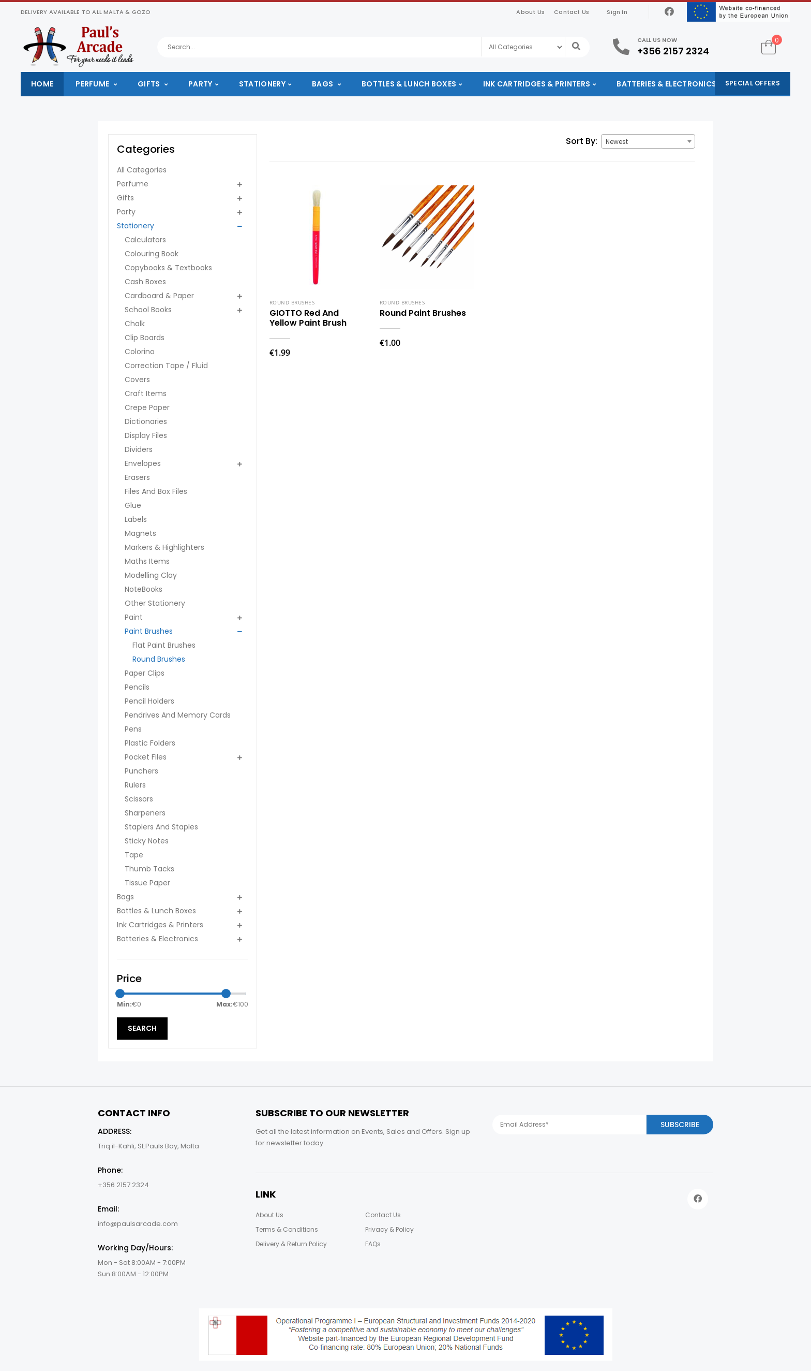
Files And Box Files (156, 491)
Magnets (140, 533)
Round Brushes (158, 659)
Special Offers (752, 83)
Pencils (137, 687)
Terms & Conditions (287, 1229)
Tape (134, 855)
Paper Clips (144, 673)
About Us (530, 12)
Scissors (139, 799)
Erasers (137, 477)
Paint (134, 617)
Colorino (140, 351)
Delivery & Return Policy (291, 1243)
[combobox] (648, 141)
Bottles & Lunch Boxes (409, 84)
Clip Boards (144, 337)
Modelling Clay (151, 575)
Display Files (146, 435)
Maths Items (147, 561)
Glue (133, 505)
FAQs (373, 1243)
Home (42, 84)
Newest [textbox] (617, 141)
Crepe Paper (147, 407)
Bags (323, 84)
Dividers (139, 449)
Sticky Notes (147, 841)
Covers (137, 379)
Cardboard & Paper (159, 295)
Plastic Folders (150, 743)
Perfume (93, 84)
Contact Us (571, 12)
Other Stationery (155, 603)
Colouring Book (151, 254)
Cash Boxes (145, 281)
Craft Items (146, 393)
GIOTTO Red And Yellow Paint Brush (308, 318)
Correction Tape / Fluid (166, 365)
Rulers (135, 785)
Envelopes (143, 463)
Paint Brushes (149, 631)
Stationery (262, 84)
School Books (148, 309)
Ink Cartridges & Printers (537, 84)
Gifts (150, 84)
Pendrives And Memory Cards (178, 715)
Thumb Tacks (149, 869)
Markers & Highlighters (164, 547)
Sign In (617, 12)
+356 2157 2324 (673, 51)
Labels (136, 519)
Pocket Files (146, 757)
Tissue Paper (147, 883)
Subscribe (679, 1124)
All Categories (142, 170)
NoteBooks (143, 589)
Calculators (145, 240)
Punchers (141, 771)
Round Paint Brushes (423, 313)
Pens (133, 729)
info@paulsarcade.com (138, 1224)
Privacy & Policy (389, 1229)
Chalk (135, 323)
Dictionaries (146, 421)
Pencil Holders (149, 701)
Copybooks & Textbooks (168, 267)
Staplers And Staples (161, 827)
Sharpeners (145, 813)
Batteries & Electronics (666, 84)
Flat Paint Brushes (164, 645)
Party (200, 84)
